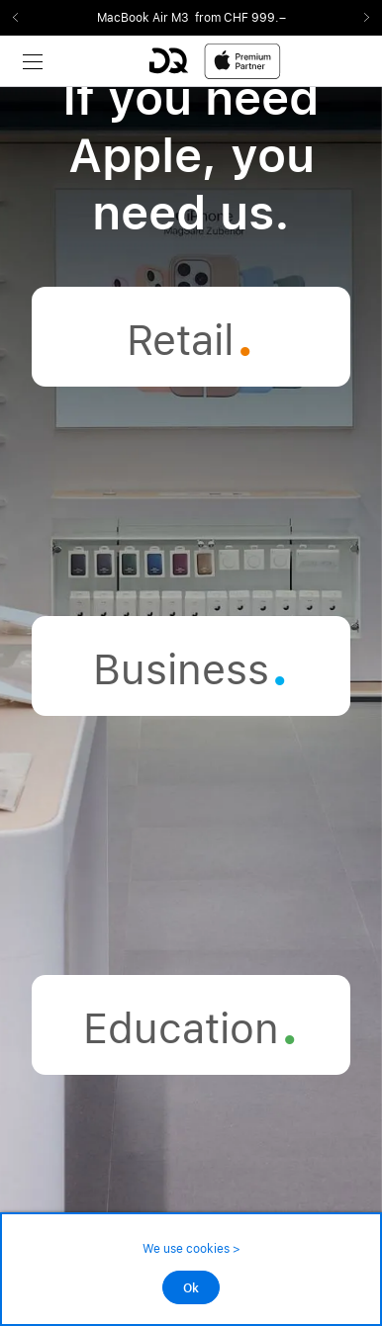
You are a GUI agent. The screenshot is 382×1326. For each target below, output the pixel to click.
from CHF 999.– (240, 18)
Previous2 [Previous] (22, 18)
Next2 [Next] (360, 18)
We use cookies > (191, 1249)
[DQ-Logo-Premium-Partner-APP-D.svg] (214, 61)
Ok (191, 1288)
